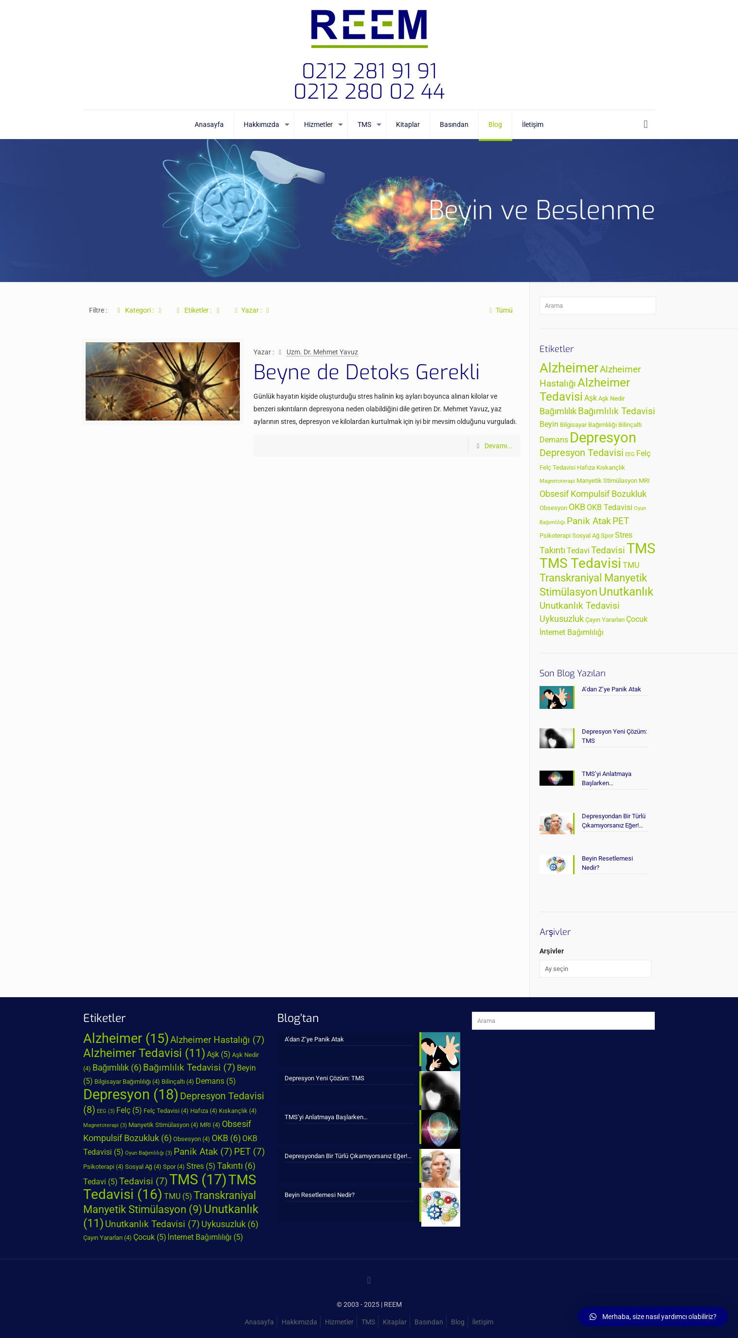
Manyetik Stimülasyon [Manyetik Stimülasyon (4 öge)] (606, 480)
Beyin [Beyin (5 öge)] (549, 424)
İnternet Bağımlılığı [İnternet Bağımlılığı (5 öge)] (572, 632)
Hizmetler (339, 1322)
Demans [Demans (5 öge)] (554, 440)
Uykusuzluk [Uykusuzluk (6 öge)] (562, 619)
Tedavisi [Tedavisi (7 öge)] (608, 550)
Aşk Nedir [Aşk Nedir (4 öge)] (611, 398)
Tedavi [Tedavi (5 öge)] (578, 550)
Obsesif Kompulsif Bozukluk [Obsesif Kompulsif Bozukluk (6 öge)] (593, 494)
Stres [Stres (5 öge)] (623, 535)
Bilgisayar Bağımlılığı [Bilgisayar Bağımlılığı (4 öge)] (588, 424)
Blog (458, 1322)
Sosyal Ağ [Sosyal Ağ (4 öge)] (585, 535)
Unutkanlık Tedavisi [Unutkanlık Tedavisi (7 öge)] (580, 605)
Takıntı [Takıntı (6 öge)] (552, 550)
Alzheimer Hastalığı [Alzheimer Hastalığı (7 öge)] (217, 1039)
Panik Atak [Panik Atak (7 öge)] (589, 521)
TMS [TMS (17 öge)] (641, 548)
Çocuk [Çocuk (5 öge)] (637, 619)
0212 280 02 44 (369, 92)
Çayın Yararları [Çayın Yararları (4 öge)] (605, 619)
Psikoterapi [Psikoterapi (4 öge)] (555, 535)
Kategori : (139, 310)
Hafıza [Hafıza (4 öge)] (586, 467)
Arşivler (552, 951)
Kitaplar (395, 1322)
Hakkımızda (299, 1322)
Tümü (499, 310)
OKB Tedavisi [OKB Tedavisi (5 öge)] (609, 507)
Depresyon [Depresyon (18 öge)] (603, 437)
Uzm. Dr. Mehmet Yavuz (322, 352)
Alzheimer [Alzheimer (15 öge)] (569, 368)
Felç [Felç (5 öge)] (643, 453)
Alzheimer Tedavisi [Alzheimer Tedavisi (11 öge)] (144, 1053)
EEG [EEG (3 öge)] (630, 454)
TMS (368, 1322)
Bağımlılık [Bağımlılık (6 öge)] (558, 411)
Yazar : (252, 310)
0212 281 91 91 (369, 71)
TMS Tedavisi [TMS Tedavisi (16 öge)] (580, 563)
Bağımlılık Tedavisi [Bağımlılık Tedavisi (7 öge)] (617, 411)
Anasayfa (259, 1322)
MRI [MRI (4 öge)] (644, 480)
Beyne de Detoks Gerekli (366, 372)
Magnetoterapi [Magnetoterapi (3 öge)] (557, 481)
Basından (428, 1322)
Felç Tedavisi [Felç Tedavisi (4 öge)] (558, 467)
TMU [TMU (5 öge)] (631, 565)
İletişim (483, 1322)
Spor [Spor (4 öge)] (607, 535)
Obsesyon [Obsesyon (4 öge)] (553, 507)
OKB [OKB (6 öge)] (577, 507)
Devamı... (499, 446)
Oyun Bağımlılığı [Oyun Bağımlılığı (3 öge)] (149, 1153)
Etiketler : (198, 310)
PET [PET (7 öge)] (620, 521)
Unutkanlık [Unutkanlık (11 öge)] (626, 592)
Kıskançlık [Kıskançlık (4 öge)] (610, 467)
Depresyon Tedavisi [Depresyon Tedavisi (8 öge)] (582, 452)
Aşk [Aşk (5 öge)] (590, 398)
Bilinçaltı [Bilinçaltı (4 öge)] (630, 424)
